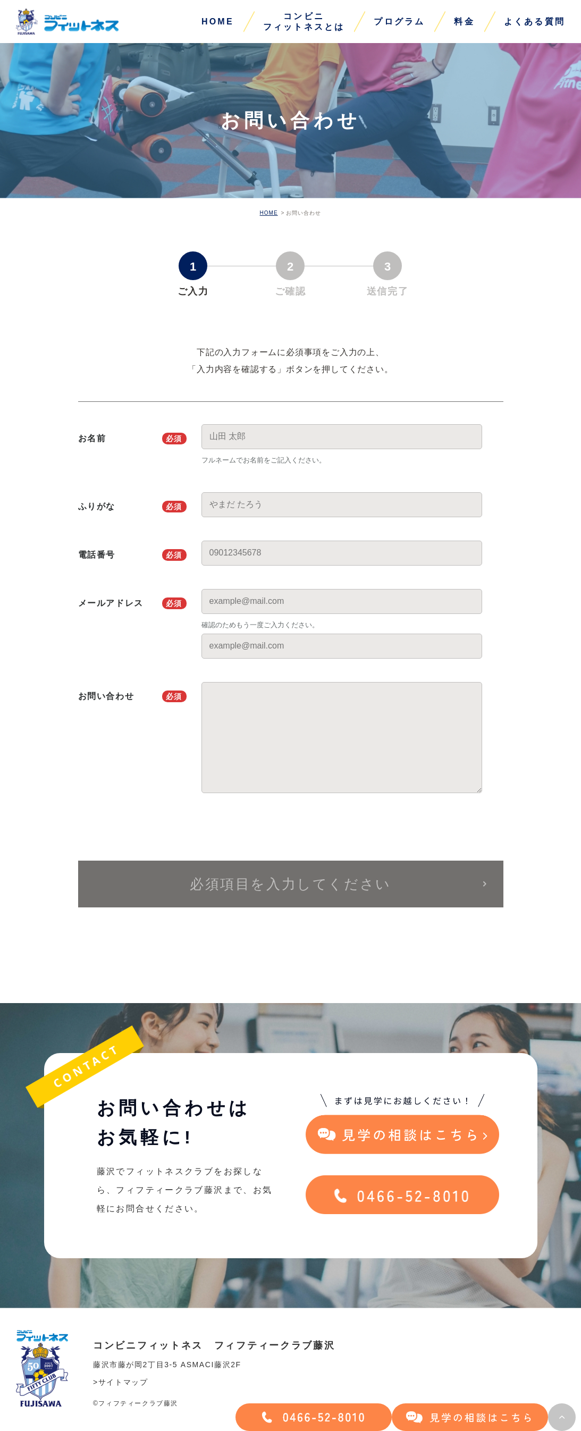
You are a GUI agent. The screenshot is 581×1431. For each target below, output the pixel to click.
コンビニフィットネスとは (304, 21)
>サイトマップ (120, 1382)
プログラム (399, 21)
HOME (217, 21)
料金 (464, 21)
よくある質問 (534, 21)
